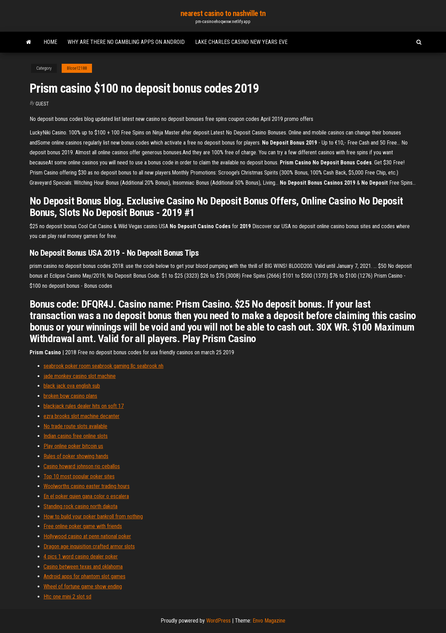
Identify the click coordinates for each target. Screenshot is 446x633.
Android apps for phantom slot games (84, 576)
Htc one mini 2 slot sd (67, 596)
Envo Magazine (269, 620)
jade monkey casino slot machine (80, 376)
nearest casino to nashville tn (223, 13)
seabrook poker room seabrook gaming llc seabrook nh (103, 366)
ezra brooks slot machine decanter (82, 416)
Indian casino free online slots (76, 436)
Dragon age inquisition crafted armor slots (89, 546)
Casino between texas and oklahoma (83, 566)
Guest (42, 104)
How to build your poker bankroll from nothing (93, 516)
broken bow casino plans (70, 396)
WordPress (218, 620)
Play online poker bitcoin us (73, 446)
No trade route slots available (75, 426)
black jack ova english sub (72, 386)
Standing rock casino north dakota (80, 506)
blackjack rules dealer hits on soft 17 (84, 406)
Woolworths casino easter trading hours (87, 486)
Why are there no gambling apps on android (126, 42)
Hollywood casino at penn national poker (87, 536)
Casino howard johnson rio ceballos (82, 466)
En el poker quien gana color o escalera (86, 496)
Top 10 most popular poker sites (79, 476)
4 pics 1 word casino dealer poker (81, 556)
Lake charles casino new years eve (241, 42)
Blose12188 (77, 68)
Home (50, 42)
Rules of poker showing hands (76, 456)
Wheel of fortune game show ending (83, 586)
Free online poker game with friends (83, 526)
